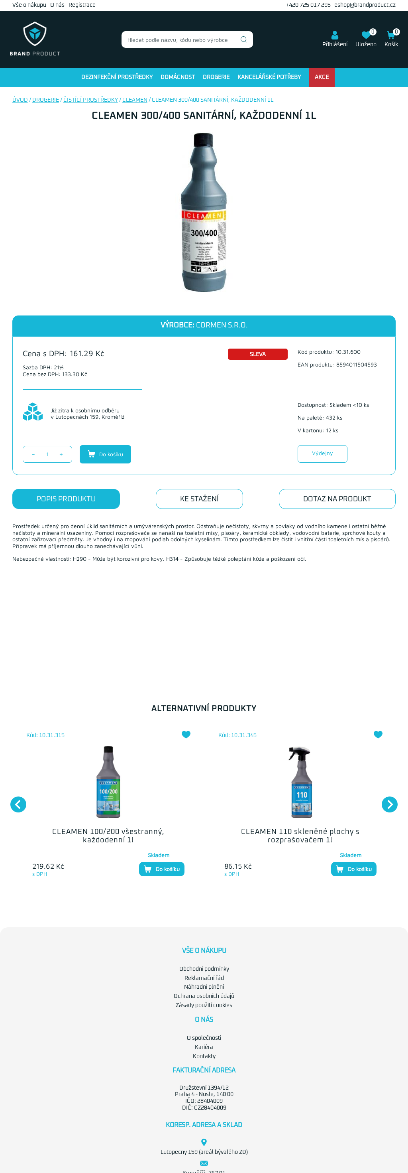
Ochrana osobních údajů (204, 996)
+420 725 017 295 (308, 5)
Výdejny (322, 452)
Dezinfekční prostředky (117, 77)
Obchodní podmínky (204, 969)
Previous (14, 800)
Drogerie (216, 77)
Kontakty (204, 1056)
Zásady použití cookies (204, 1005)
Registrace (82, 5)
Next (386, 800)
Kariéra (204, 1047)
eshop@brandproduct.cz (365, 5)
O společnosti (204, 1038)
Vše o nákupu (29, 5)
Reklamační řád (204, 978)
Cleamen (134, 100)
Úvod (20, 100)
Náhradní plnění (204, 987)
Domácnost (178, 77)
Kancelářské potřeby (269, 77)
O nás (57, 5)
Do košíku (105, 454)
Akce (322, 77)
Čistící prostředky (90, 100)
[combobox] (187, 39)
